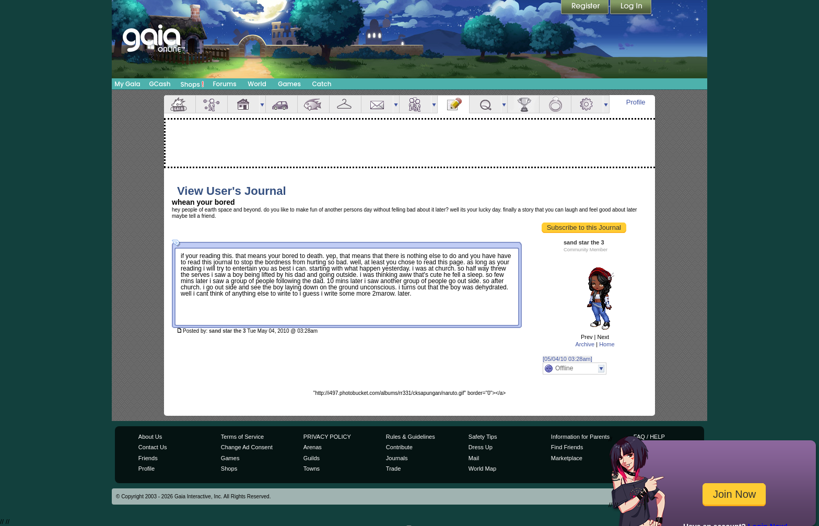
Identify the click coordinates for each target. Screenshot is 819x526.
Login (631, 8)
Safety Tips (483, 437)
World (257, 83)
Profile (636, 102)
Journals (397, 458)
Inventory (345, 104)
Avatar (211, 104)
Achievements (523, 104)
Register (585, 8)
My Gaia (127, 83)
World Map (482, 468)
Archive (584, 344)
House (243, 104)
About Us (150, 437)
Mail (377, 104)
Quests (485, 104)
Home (606, 344)
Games (289, 83)
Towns (311, 468)
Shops (192, 84)
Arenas (312, 447)
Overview (179, 104)
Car (281, 104)
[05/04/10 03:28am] (567, 359)
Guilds (311, 458)
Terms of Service (242, 437)
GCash (160, 83)
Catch (322, 83)
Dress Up (481, 447)
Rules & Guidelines (410, 437)
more (262, 104)
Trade (393, 468)
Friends (415, 104)
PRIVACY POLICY (327, 437)
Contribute (399, 447)
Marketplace (566, 458)
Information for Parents (580, 437)
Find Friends (567, 447)
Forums (224, 83)
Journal (453, 104)
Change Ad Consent (247, 447)
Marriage (555, 104)
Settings (587, 104)
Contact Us (152, 447)
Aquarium (313, 104)
